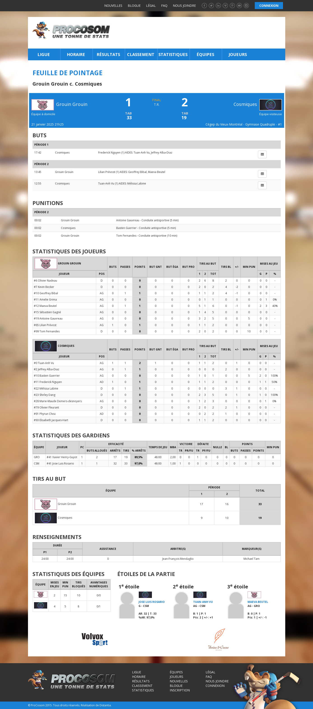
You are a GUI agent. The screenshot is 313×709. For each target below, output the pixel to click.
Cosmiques (258, 104)
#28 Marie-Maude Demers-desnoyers (58, 401)
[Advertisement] (199, 32)
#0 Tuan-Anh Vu (44, 363)
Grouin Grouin (64, 172)
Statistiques (173, 54)
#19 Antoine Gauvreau (48, 318)
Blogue (134, 5)
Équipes (205, 54)
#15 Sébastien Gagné (47, 312)
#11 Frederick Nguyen (48, 382)
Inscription (180, 690)
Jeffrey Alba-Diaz (161, 152)
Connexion (215, 685)
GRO (37, 457)
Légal (151, 5)
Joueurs (238, 54)
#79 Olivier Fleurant (46, 407)
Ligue (43, 54)
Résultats (108, 54)
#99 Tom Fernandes (47, 331)
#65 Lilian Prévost (45, 325)
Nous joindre (184, 5)
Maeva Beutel (156, 172)
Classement (140, 54)
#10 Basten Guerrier (47, 376)
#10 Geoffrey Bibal (46, 293)
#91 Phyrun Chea (45, 414)
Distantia (105, 705)
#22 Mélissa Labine (46, 388)
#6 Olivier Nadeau (45, 280)
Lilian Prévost (106, 172)
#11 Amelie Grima (45, 299)
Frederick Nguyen (109, 152)
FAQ (164, 5)
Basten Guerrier (126, 228)
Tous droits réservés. (66, 705)
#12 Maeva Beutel (45, 306)
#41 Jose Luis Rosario (60, 463)
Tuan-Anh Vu (142, 152)
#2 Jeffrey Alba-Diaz (46, 369)
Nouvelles (113, 5)
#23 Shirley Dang (44, 395)
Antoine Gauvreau (127, 220)
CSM (36, 463)
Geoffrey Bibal (137, 172)
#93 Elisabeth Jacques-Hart (51, 420)
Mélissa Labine (136, 183)
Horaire (76, 54)
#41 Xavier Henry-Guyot (62, 457)
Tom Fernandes (126, 236)
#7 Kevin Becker (44, 287)
